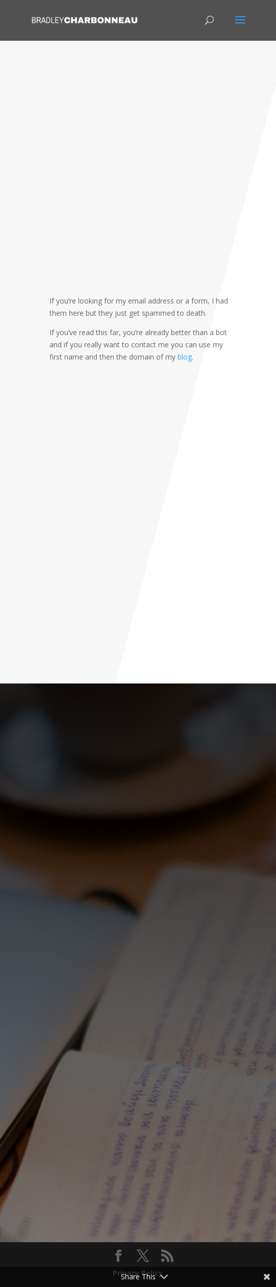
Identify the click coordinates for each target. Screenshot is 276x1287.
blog (185, 357)
